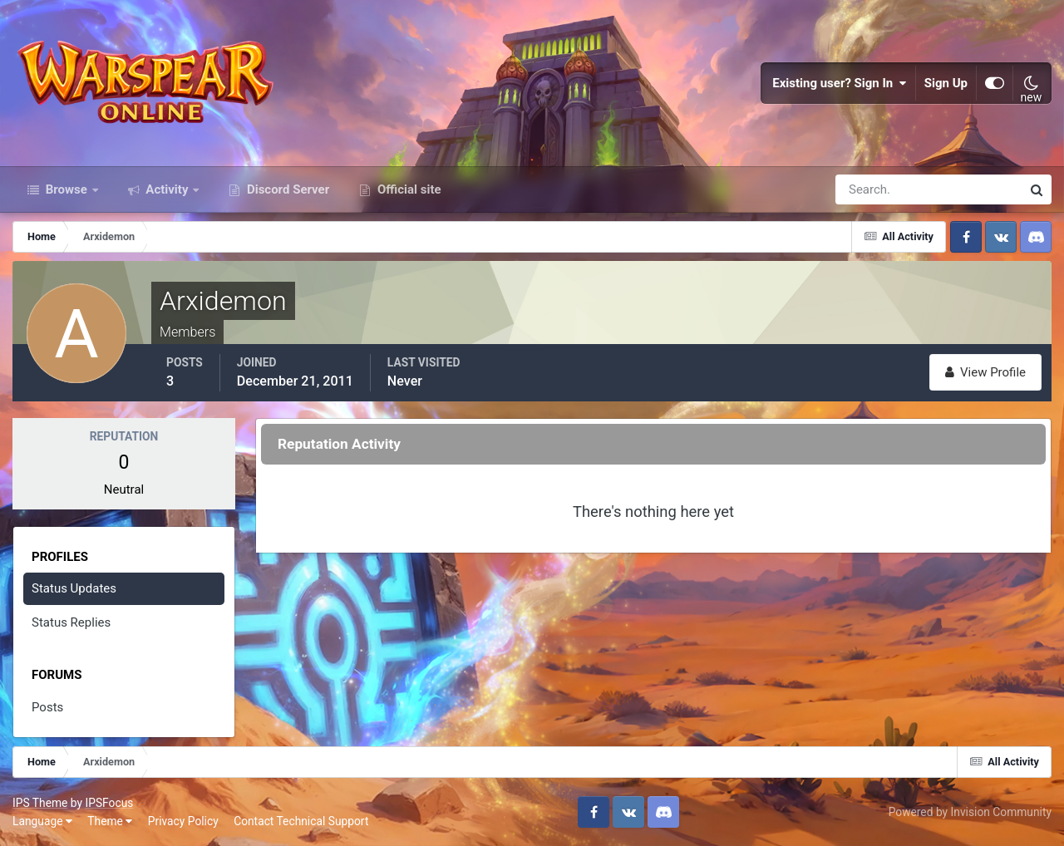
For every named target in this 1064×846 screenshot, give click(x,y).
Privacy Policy (183, 821)
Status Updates (74, 588)
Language (42, 821)
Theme (109, 821)
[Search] (871, 189)
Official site (407, 189)
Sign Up (946, 83)
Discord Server (286, 189)
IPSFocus (109, 802)
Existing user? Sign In (839, 83)
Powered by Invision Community (970, 812)
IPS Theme (39, 802)
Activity (167, 189)
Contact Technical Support (301, 821)
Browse (66, 189)
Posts (47, 707)
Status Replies (71, 622)
